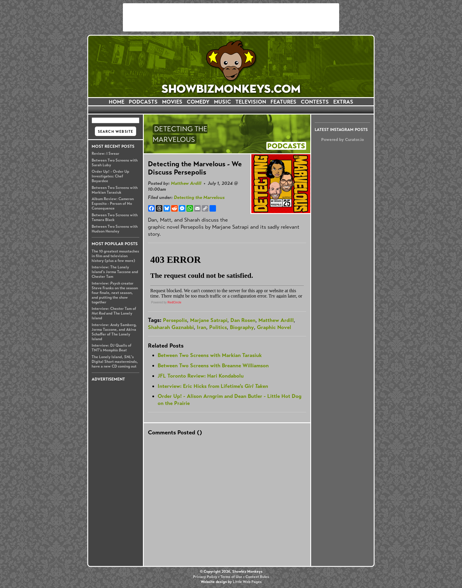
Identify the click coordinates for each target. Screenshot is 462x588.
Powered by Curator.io (342, 139)
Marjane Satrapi (208, 320)
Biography (242, 327)
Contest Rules (257, 576)
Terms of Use (231, 576)
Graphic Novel (274, 327)
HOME (116, 102)
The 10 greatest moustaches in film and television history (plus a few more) (115, 256)
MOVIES (172, 102)
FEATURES (283, 102)
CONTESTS (315, 102)
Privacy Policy (205, 576)
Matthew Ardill (186, 183)
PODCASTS (143, 102)
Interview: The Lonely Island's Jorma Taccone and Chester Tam (115, 272)
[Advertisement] (231, 17)
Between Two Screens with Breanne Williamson (213, 365)
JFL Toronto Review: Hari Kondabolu (201, 376)
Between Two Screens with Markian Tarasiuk (115, 190)
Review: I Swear (105, 153)
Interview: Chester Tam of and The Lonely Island (114, 313)
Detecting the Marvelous (199, 197)
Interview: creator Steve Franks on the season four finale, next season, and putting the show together (115, 293)
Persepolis (175, 320)
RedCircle (175, 302)
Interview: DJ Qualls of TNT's (111, 348)
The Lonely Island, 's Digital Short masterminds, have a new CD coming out (115, 362)
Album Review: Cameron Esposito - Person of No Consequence (113, 204)
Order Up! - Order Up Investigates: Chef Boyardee (110, 176)
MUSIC (222, 102)
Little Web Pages (247, 581)
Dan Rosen (242, 320)
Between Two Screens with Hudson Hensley (115, 229)
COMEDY (198, 102)
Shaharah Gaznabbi (171, 327)
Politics (218, 327)
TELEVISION (250, 102)
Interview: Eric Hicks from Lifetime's (213, 386)
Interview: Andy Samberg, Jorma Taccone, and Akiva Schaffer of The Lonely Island (114, 332)
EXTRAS (343, 102)
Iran (201, 327)
